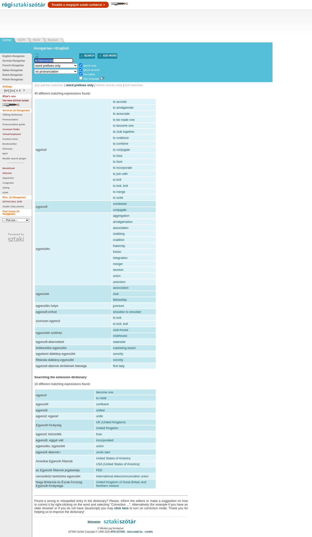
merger (118, 264)
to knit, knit (120, 186)
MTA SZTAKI (118, 531)
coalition (118, 240)
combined (120, 204)
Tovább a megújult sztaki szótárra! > (78, 5)
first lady (119, 366)
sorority (118, 354)
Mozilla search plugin (14, 158)
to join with (120, 174)
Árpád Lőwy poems (13, 206)
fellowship (120, 299)
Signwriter (8, 178)
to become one (123, 125)
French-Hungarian (13, 65)
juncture (118, 306)
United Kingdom (107, 428)
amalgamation (122, 222)
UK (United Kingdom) (111, 422)
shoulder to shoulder (127, 312)
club (115, 294)
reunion (118, 270)
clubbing (119, 234)
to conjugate (121, 149)
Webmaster (94, 521)
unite (99, 416)
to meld (101, 398)
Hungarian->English (51, 48)
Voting (6, 187)
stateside (119, 342)
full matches (134, 85)
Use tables (89, 74)
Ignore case (89, 65)
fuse (99, 434)
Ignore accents (91, 70)
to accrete (120, 102)
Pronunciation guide (13, 124)
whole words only (109, 85)
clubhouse (120, 336)
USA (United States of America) (118, 464)
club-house (120, 330)
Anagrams (8, 182)
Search (89, 55)
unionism (119, 282)
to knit (117, 179)
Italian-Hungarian (12, 70)
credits (149, 531)
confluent (102, 404)
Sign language (91, 78)
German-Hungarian (13, 60)
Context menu (10, 139)
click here (121, 508)
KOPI (5, 192)
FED (99, 470)
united (100, 410)
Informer (7, 173)
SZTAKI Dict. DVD (12, 201)
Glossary (7, 148)
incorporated (104, 440)
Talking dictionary (12, 114)
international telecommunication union (122, 476)
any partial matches (49, 85)
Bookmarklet (9, 143)
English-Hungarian (13, 56)
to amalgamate (123, 107)
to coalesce (121, 138)
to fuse (117, 156)
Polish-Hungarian (12, 79)
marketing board (124, 348)
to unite (118, 197)
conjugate (120, 210)
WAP (5, 153)
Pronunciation (10, 119)
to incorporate (122, 168)
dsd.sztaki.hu (135, 531)
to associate (121, 113)
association (120, 228)
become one (104, 392)
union (116, 276)
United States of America (113, 458)
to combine (120, 143)
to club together (123, 131)
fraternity (119, 246)
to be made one (124, 120)
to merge (119, 192)
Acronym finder (11, 129)
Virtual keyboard (11, 134)
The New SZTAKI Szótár (15, 100)
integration (120, 258)
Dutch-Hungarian (12, 75)
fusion (117, 252)
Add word (110, 55)
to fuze (117, 161)
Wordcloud (8, 168)
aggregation (121, 215)
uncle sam (103, 452)
